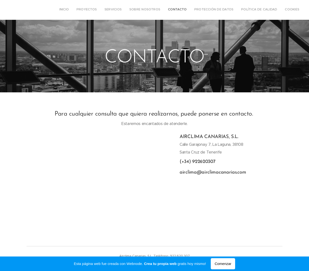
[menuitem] (246, 10)
